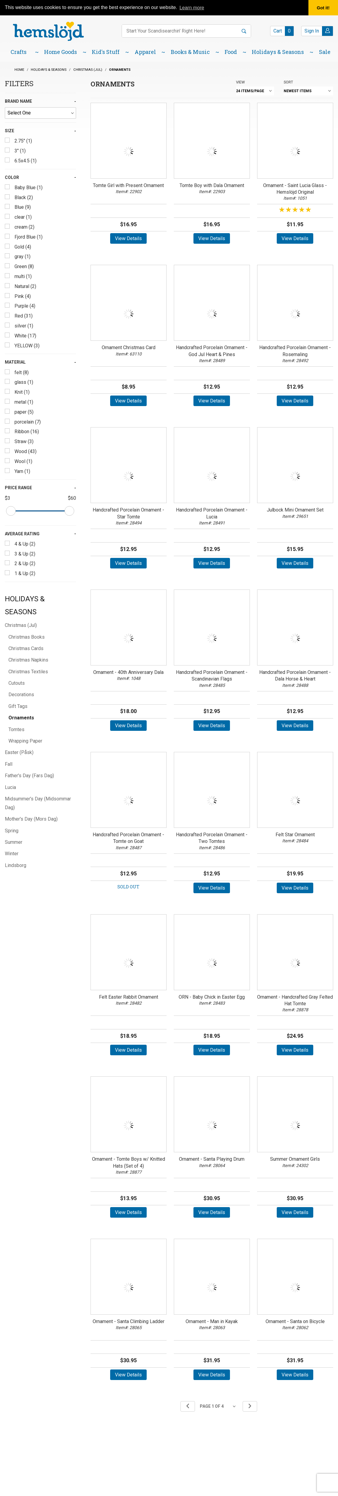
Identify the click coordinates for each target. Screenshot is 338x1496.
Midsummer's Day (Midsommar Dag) (38, 803)
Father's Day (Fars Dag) (29, 775)
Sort (288, 82)
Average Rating (22, 533)
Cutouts (16, 683)
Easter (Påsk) (19, 752)
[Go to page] (219, 1406)
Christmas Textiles (28, 671)
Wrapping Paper (25, 741)
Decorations (21, 694)
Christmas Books (26, 637)
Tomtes (16, 729)
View (240, 82)
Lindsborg (15, 865)
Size (9, 130)
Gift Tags (17, 706)
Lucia (10, 787)
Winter (11, 853)
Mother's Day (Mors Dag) (31, 819)
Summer (13, 842)
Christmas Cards (25, 648)
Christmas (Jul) (21, 625)
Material (15, 362)
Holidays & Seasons (25, 605)
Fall (8, 764)
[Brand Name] (40, 113)
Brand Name (18, 101)
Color (12, 177)
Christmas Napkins (28, 660)
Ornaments (21, 718)
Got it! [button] (323, 7)
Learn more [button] (192, 7)
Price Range (18, 487)
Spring (11, 831)
